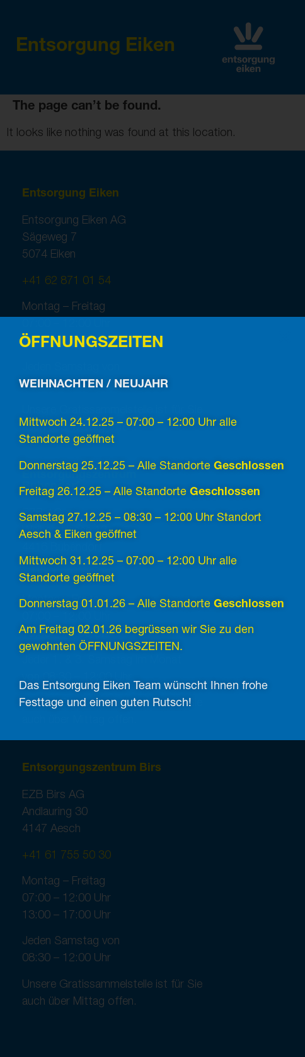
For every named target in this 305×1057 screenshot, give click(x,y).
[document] (152, 528)
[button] (284, 337)
